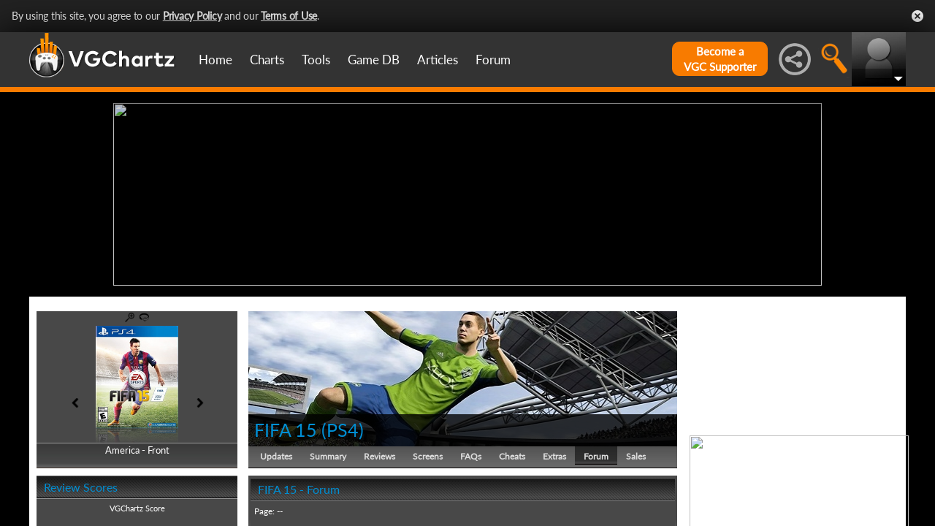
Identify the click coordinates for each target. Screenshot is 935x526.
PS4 (343, 430)
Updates (276, 456)
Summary (328, 456)
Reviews (379, 456)
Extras (554, 456)
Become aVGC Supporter (720, 59)
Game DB (374, 59)
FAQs (470, 456)
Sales (636, 456)
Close (917, 16)
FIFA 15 (285, 430)
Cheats (512, 456)
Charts (267, 59)
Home (215, 59)
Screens (428, 456)
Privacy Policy (192, 15)
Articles (437, 59)
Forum (493, 59)
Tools (316, 59)
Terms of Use (289, 15)
